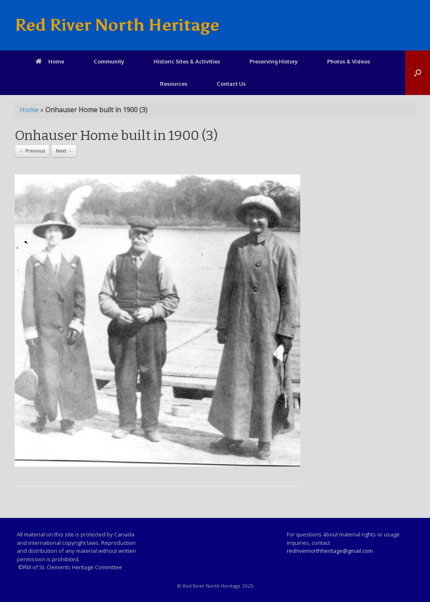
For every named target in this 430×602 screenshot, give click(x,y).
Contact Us (231, 83)
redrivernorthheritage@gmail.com (330, 550)
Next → (64, 151)
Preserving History (273, 61)
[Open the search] (417, 72)
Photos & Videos (348, 61)
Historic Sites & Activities (187, 61)
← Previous (32, 151)
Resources (173, 83)
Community (109, 61)
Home (50, 61)
